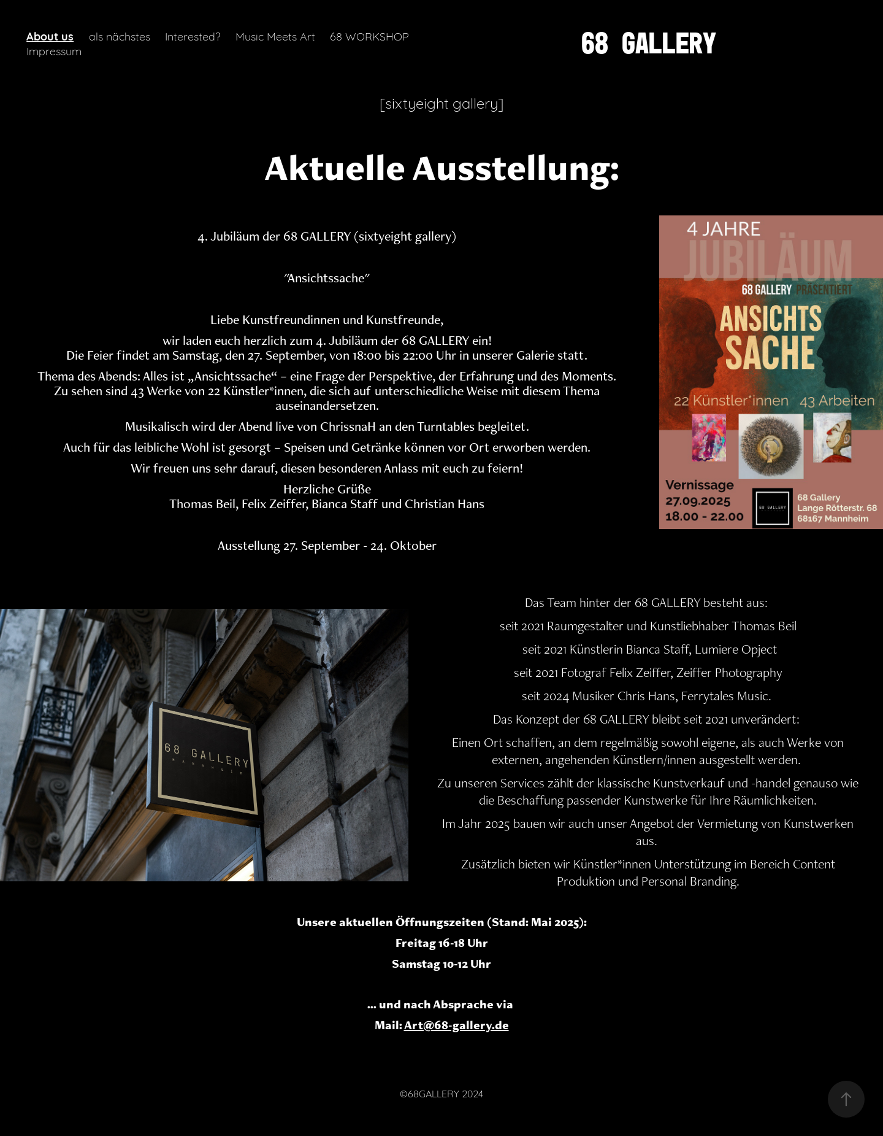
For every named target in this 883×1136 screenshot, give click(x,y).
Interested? (192, 35)
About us (50, 36)
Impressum (54, 50)
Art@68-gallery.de (456, 1025)
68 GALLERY (648, 43)
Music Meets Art (275, 35)
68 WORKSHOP (369, 35)
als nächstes (119, 35)
